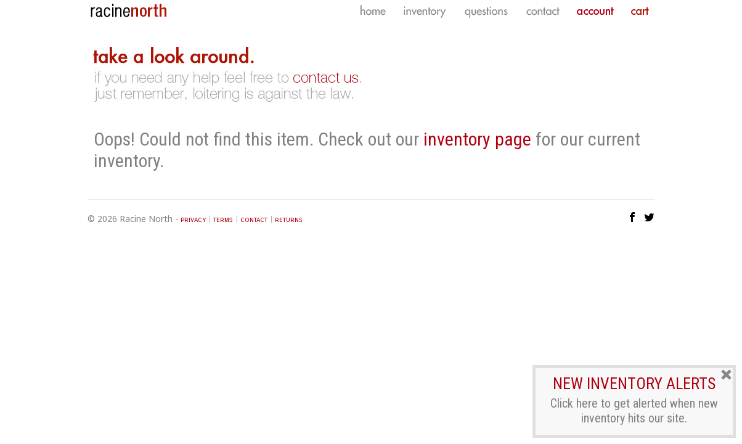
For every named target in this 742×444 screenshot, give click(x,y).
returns (289, 219)
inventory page (477, 139)
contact (253, 219)
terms (223, 219)
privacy (193, 219)
